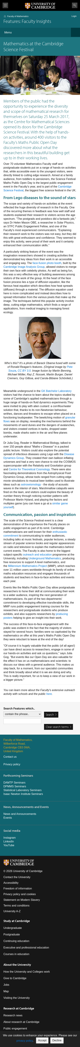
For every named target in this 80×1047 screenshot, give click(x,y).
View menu (5, 5)
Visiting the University (16, 997)
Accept (42, 1040)
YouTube (8, 845)
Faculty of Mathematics (17, 16)
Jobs (6, 984)
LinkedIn (8, 841)
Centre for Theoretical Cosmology (29, 469)
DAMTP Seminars (14, 782)
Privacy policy (11, 764)
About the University (17, 965)
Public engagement (15, 1028)
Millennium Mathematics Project (27, 565)
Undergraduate (12, 927)
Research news (12, 1015)
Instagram (9, 837)
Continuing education (16, 941)
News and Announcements (19, 813)
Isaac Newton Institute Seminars (23, 793)
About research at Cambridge (21, 1021)
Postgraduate (11, 934)
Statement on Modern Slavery (21, 899)
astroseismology (31, 484)
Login (74, 16)
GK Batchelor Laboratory (56, 391)
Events (7, 817)
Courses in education (16, 954)
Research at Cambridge (18, 1008)
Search (74, 5)
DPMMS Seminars (14, 786)
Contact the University (16, 877)
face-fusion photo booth (47, 263)
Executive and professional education (26, 947)
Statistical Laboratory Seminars (22, 790)
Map (6, 991)
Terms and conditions (16, 905)
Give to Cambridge (14, 978)
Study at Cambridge (16, 921)
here (49, 693)
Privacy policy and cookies (19, 894)
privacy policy (24, 1040)
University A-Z (12, 911)
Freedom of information (17, 888)
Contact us (10, 756)
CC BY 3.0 (24, 370)
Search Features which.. (19, 708)
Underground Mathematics (45, 558)
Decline (56, 1040)
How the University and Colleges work (26, 971)
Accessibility (10, 882)
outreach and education (37, 554)
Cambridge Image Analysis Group (24, 266)
